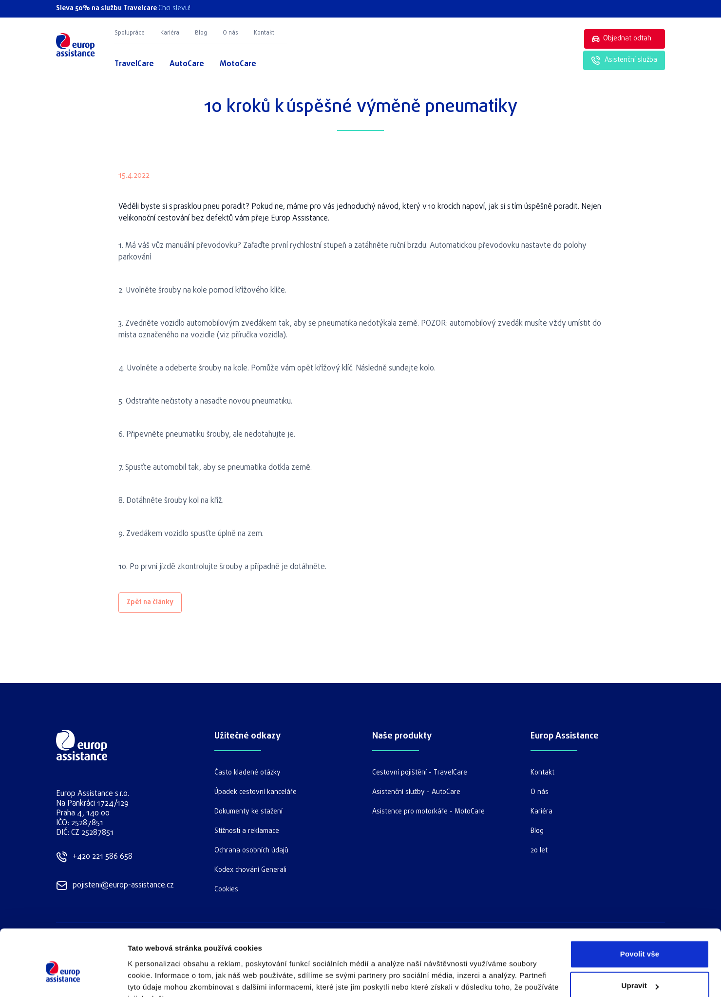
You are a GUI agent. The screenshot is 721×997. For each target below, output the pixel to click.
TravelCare (134, 64)
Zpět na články (150, 602)
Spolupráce (129, 33)
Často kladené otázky (247, 773)
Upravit (640, 938)
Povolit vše (639, 906)
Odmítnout (640, 970)
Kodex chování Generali (250, 870)
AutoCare (187, 64)
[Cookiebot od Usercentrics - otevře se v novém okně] (63, 978)
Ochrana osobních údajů (251, 851)
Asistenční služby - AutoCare (416, 792)
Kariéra (169, 33)
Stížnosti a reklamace (246, 831)
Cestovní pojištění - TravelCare (419, 773)
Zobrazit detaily (155, 978)
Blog (201, 33)
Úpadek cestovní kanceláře (255, 792)
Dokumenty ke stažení (248, 812)
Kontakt (264, 33)
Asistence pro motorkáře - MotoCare (428, 812)
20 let (539, 851)
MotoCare (238, 64)
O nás (230, 33)
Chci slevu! (174, 8)
